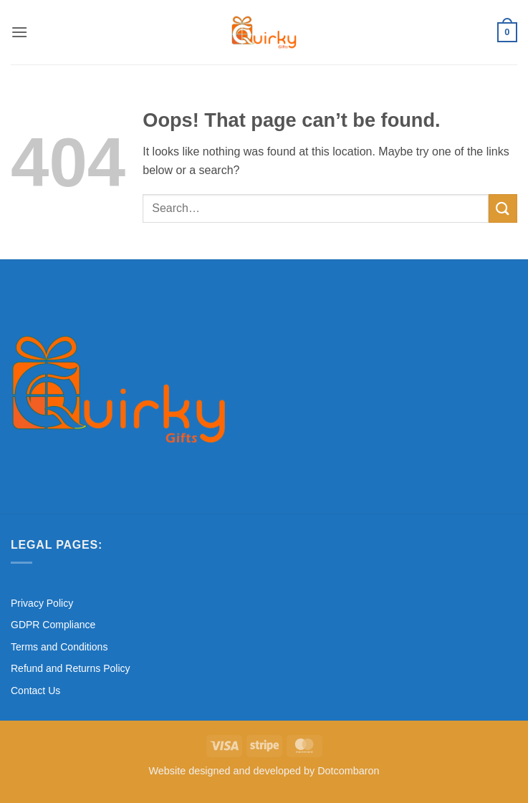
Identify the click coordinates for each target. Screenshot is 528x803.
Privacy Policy (42, 603)
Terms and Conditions (59, 647)
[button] (19, 31)
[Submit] (503, 208)
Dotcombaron (348, 770)
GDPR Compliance (53, 624)
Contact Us (35, 690)
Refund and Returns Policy (70, 668)
